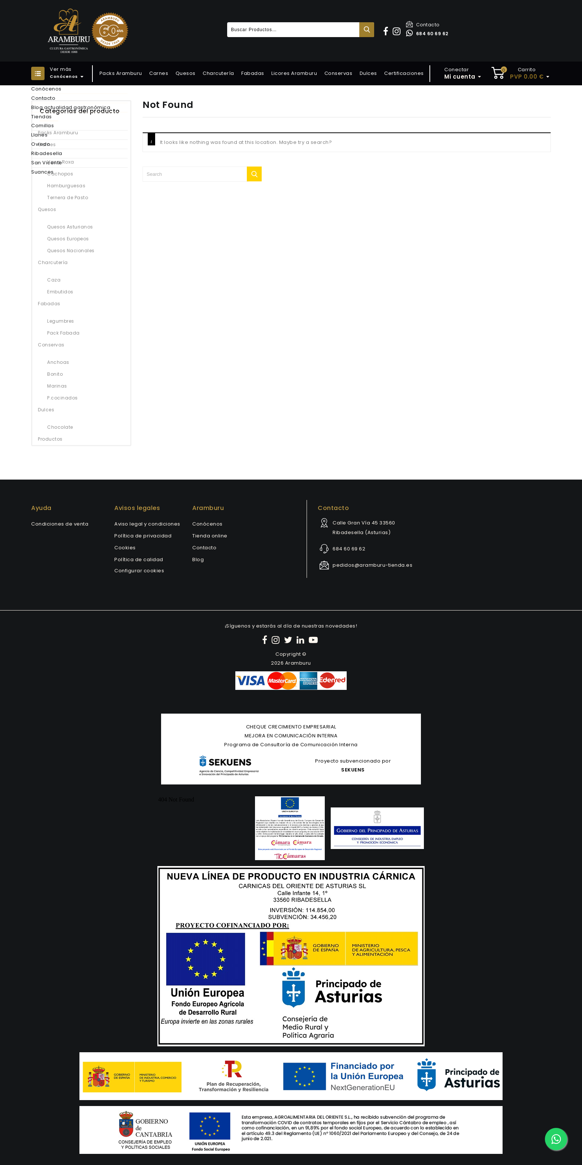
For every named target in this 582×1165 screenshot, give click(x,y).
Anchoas (58, 362)
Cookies (125, 547)
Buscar (366, 29)
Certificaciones (404, 73)
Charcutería (218, 73)
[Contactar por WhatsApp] (556, 1139)
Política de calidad (138, 559)
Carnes (158, 73)
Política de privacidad (142, 535)
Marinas (57, 386)
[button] (386, 31)
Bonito (55, 374)
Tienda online (210, 535)
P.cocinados (62, 398)
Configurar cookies (139, 570)
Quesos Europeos (68, 239)
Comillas (42, 125)
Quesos (186, 73)
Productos (50, 439)
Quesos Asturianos (70, 227)
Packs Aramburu (120, 73)
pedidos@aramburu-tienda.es (372, 565)
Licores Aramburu (294, 73)
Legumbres (60, 321)
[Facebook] (265, 640)
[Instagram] (277, 640)
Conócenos (46, 88)
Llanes (39, 134)
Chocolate (60, 427)
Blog (198, 559)
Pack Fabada (63, 333)
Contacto (422, 25)
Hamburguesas (66, 185)
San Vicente (46, 162)
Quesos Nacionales (71, 250)
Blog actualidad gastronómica (70, 107)
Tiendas (41, 116)
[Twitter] (289, 640)
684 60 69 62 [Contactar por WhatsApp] (427, 33)
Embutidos (60, 292)
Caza (54, 280)
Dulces (368, 73)
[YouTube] (314, 640)
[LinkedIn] (302, 640)
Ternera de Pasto (67, 197)
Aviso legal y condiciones (147, 523)
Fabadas (252, 73)
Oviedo (40, 144)
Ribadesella (46, 153)
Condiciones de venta (59, 523)
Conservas (338, 73)
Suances (42, 171)
